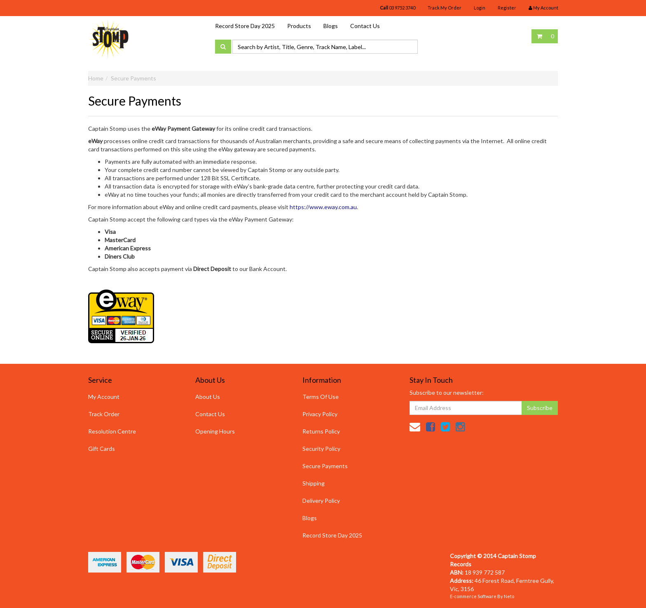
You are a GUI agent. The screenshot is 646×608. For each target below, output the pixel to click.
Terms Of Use (320, 396)
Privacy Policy (319, 413)
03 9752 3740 (397, 7)
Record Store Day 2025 (245, 25)
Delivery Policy (321, 500)
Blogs (330, 25)
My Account (103, 396)
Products (299, 25)
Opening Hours (215, 431)
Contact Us (365, 25)
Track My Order (444, 7)
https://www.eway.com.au (323, 206)
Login (479, 7)
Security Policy (321, 448)
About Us (207, 396)
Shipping (313, 483)
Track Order (103, 413)
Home (95, 78)
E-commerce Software (473, 596)
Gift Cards (101, 448)
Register (507, 7)
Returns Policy (321, 431)
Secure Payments (133, 78)
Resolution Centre (112, 431)
